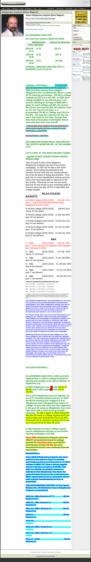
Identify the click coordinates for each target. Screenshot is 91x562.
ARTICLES (69, 8)
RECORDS (51, 8)
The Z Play (76, 62)
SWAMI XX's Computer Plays (80, 76)
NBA (21, 8)
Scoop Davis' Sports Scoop (80, 56)
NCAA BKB (28, 8)
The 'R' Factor (76, 78)
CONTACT (82, 8)
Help (84, 2)
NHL (40, 8)
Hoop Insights (76, 63)
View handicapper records (34, 29)
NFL (3, 8)
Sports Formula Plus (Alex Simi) (81, 69)
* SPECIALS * (60, 8)
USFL (8, 8)
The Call (75, 53)
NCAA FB (15, 8)
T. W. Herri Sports (77, 60)
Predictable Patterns (78, 71)
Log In (88, 2)
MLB (35, 8)
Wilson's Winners (77, 54)
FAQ (76, 8)
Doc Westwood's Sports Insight (81, 66)
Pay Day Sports (77, 80)
